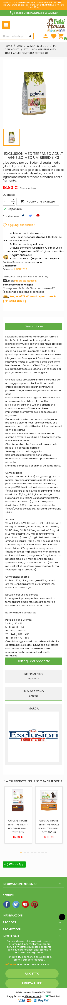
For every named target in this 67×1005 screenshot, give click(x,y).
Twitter (16, 904)
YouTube (25, 904)
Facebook (7, 904)
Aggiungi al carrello (37, 201)
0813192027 (20, 269)
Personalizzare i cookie (33, 964)
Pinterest (35, 904)
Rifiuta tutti (32, 983)
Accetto (32, 973)
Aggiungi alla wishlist (19, 225)
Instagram (44, 904)
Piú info (10, 964)
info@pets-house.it (25, 280)
